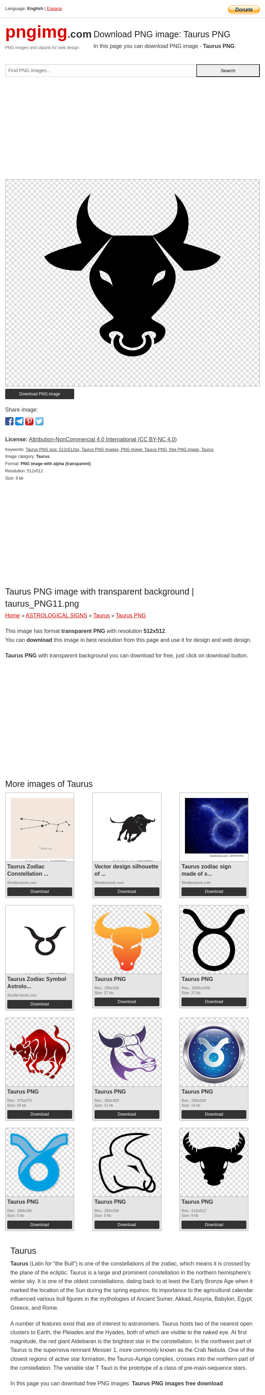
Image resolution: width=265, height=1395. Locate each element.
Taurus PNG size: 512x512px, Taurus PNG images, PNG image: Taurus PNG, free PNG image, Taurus (120, 449)
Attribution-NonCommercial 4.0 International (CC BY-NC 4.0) (103, 439)
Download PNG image (39, 394)
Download (39, 891)
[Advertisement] (132, 131)
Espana (54, 8)
